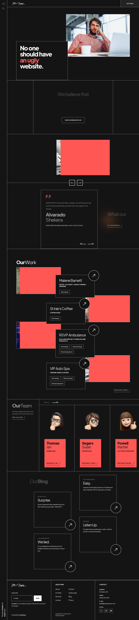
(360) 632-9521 (104, 598)
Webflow (23, 615)
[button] (72, 183)
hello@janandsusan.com (107, 603)
